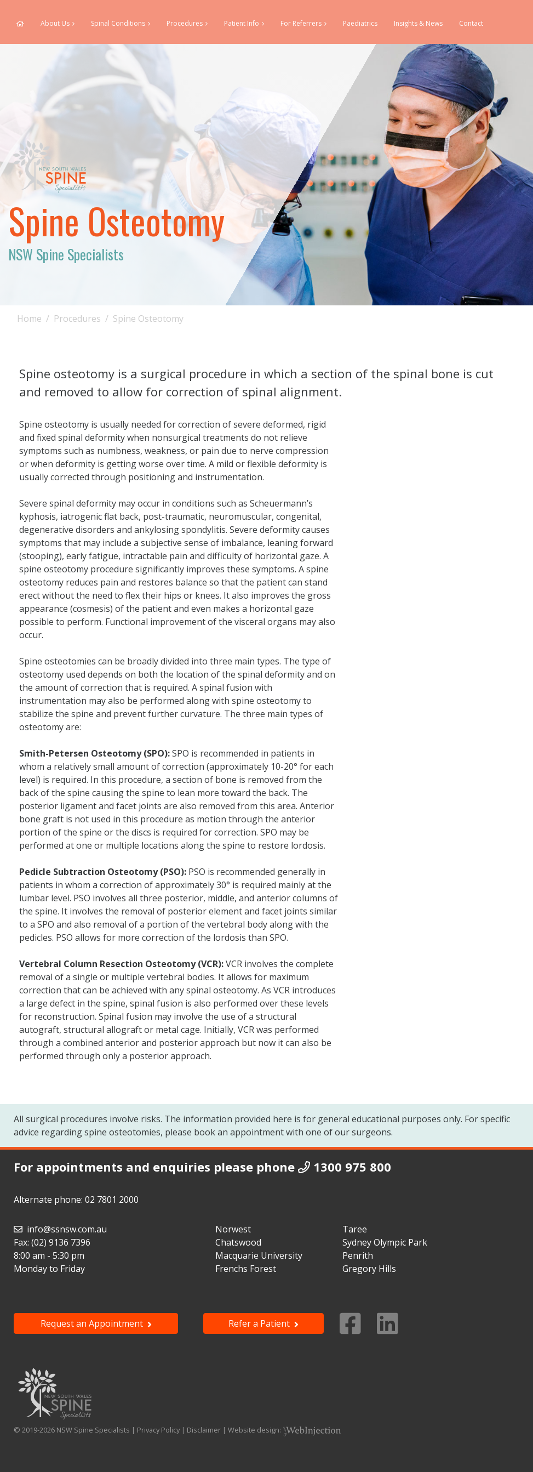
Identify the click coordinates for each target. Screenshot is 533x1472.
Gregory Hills (369, 1269)
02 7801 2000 (112, 1199)
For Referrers (301, 23)
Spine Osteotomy (148, 318)
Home (29, 318)
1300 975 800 (352, 1166)
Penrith (357, 1255)
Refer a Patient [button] (263, 1323)
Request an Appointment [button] (96, 1323)
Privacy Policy (158, 1430)
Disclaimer (204, 1430)
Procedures (185, 23)
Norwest (233, 1229)
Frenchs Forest (245, 1269)
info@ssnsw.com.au (67, 1229)
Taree (354, 1229)
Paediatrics (360, 23)
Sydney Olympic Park (384, 1242)
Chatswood (238, 1242)
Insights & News (418, 23)
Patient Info (241, 23)
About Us (55, 23)
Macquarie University (258, 1255)
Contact (471, 23)
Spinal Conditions (118, 23)
